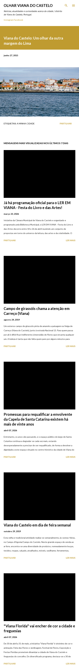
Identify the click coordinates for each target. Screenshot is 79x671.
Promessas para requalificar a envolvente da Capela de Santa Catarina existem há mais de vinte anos (38, 419)
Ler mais (70, 240)
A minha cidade (26, 123)
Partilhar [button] (66, 123)
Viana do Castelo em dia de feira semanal (37, 525)
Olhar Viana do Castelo (28, 5)
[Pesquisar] (66, 5)
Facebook (18, 20)
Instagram (8, 20)
